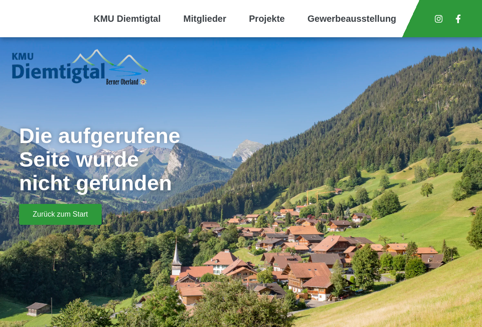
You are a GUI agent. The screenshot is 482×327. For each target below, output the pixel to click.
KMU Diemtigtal (127, 19)
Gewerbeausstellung (351, 19)
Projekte (267, 19)
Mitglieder (204, 19)
